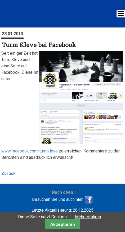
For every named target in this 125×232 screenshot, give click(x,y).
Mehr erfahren (88, 216)
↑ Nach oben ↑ (62, 192)
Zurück (8, 173)
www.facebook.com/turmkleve (29, 151)
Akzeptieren (62, 224)
